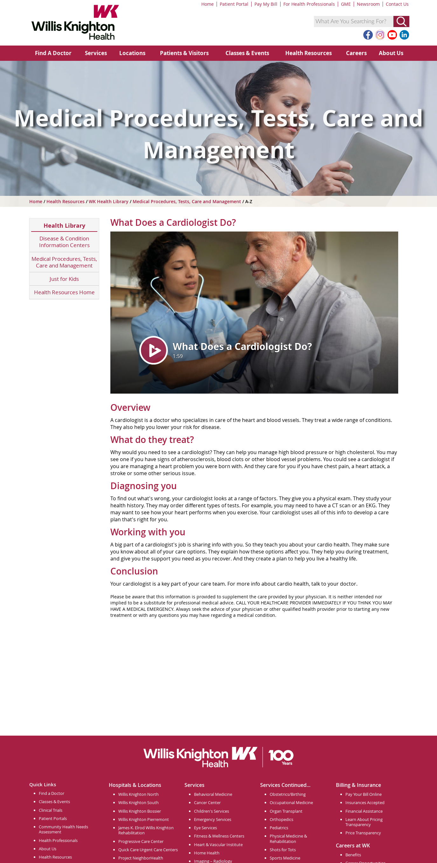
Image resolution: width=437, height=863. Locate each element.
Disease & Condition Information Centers (64, 242)
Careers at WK (353, 845)
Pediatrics (279, 828)
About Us (391, 53)
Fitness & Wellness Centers (219, 836)
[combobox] (353, 21)
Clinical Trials (50, 810)
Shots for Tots (283, 849)
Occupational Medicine (291, 802)
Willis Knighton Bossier (139, 811)
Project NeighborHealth (140, 858)
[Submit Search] (401, 21)
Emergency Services (212, 819)
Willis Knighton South (138, 802)
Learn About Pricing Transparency (364, 822)
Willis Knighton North (138, 794)
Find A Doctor (53, 53)
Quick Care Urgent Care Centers (148, 849)
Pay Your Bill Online (363, 794)
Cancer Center (207, 802)
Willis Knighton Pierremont (143, 819)
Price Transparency (363, 833)
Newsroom (368, 4)
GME (346, 4)
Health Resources (308, 53)
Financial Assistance (364, 811)
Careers (356, 53)
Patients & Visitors (184, 53)
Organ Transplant (286, 811)
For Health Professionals (309, 4)
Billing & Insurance (358, 784)
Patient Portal (234, 4)
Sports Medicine (285, 858)
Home (207, 4)
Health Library (64, 226)
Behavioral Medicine (213, 794)
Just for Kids (64, 278)
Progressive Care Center (140, 841)
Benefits (353, 855)
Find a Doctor (51, 793)
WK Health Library (109, 201)
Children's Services (211, 811)
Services (96, 53)
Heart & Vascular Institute (218, 844)
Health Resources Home (64, 292)
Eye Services (205, 828)
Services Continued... (285, 784)
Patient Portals (53, 818)
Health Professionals (58, 840)
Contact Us (397, 4)
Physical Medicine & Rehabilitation (288, 838)
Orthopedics (281, 819)
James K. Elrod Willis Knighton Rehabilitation (146, 830)
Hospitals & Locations (135, 784)
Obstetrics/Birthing (288, 794)
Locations (132, 53)
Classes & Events (247, 53)
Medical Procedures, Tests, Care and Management (187, 201)
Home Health (206, 853)
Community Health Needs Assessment (63, 829)
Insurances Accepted (365, 802)
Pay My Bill (265, 4)
